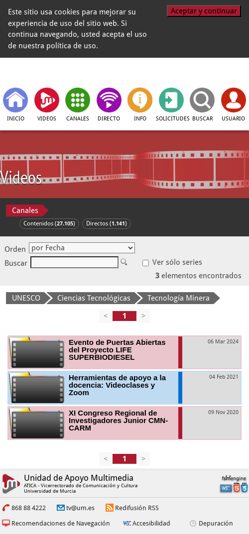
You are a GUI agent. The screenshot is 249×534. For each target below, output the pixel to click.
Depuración (216, 523)
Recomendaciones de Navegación (60, 523)
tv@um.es (80, 508)
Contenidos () (49, 223)
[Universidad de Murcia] (198, 72)
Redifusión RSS (137, 508)
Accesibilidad (151, 523)
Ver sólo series (172, 262)
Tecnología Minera (178, 298)
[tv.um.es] (51, 72)
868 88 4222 (28, 508)
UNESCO (26, 298)
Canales (25, 210)
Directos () (106, 223)
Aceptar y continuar (204, 10)
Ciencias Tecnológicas (93, 298)
